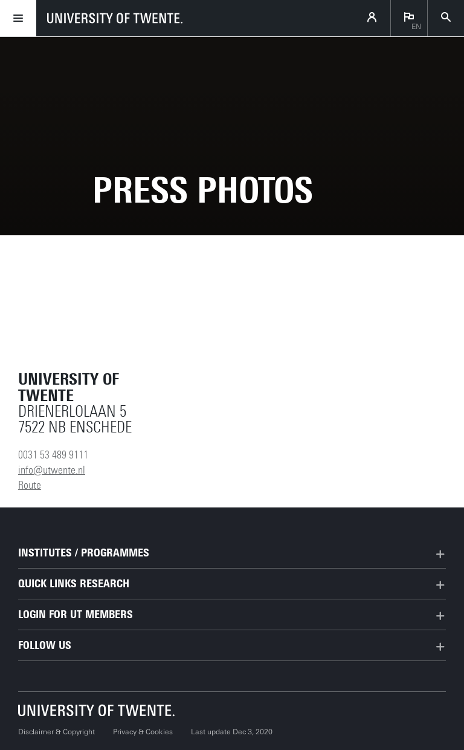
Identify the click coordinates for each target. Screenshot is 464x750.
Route (29, 485)
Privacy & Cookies (143, 732)
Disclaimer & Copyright (56, 732)
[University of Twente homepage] (114, 18)
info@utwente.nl (51, 470)
